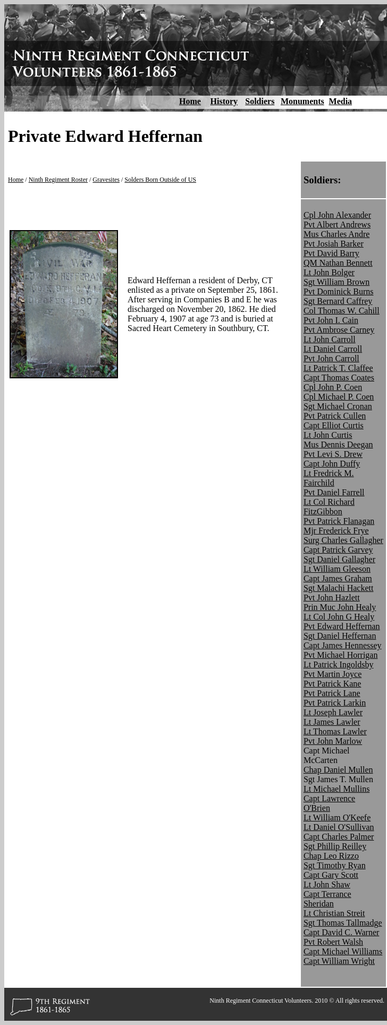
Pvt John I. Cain (331, 320)
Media (340, 101)
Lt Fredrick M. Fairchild (329, 478)
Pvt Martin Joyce (332, 674)
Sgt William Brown (336, 281)
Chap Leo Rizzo (331, 855)
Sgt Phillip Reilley (335, 846)
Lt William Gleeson (337, 568)
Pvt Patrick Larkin (335, 702)
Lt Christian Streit (334, 913)
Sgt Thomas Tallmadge (343, 922)
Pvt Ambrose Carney (339, 329)
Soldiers (259, 101)
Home (190, 101)
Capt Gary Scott (331, 874)
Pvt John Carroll (331, 358)
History (224, 101)
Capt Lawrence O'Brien (329, 803)
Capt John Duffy (332, 463)
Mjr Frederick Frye (336, 530)
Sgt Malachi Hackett (339, 587)
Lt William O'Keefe (337, 817)
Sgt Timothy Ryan (335, 865)
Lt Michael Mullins (336, 788)
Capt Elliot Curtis (334, 425)
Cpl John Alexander (337, 214)
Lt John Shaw (327, 884)
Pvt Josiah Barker (334, 243)
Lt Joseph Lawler (333, 712)
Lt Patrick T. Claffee (338, 367)
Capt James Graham (338, 578)
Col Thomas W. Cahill (342, 310)
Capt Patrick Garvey (338, 549)
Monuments (302, 101)
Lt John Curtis (328, 434)
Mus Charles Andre (336, 234)
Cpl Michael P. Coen (339, 396)
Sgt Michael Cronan (338, 406)
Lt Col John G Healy (339, 616)
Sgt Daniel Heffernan (340, 635)
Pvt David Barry (331, 253)
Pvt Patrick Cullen (335, 415)
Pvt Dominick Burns (339, 291)
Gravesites (106, 179)
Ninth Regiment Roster (58, 179)
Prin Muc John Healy (340, 607)
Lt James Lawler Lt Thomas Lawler (335, 726)
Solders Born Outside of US (160, 179)
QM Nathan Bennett (338, 262)
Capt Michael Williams (343, 951)
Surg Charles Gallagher (343, 540)
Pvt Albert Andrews (337, 224)
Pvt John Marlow (333, 741)
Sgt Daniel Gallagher (339, 559)
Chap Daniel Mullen (338, 769)
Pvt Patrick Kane (332, 683)
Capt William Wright (339, 960)
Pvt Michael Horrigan (341, 654)
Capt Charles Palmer (339, 836)
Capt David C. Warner (341, 932)
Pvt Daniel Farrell (334, 492)
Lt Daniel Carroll (333, 348)
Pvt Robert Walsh (333, 941)
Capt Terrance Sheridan (327, 899)
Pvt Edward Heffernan (342, 626)
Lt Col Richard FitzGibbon (329, 506)
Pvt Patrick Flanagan (339, 521)
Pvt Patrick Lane (332, 693)
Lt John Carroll (330, 339)
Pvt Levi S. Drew (333, 454)
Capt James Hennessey (343, 645)
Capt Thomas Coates (339, 377)
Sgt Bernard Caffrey (338, 301)
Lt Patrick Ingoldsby (339, 664)
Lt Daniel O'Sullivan (339, 827)
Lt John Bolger (329, 272)
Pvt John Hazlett (332, 597)
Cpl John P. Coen (333, 387)
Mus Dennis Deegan (338, 444)
